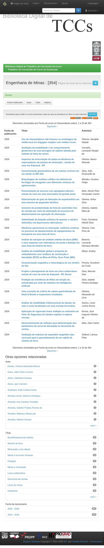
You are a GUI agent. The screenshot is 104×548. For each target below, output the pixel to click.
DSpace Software (31, 541)
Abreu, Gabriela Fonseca (20, 378)
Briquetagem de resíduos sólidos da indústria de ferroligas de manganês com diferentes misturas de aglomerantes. (48, 182)
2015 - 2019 (13, 515)
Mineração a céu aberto (19, 449)
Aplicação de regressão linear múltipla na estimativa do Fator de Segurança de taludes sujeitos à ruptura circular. (50, 314)
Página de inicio (20, 3)
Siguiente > (52, 126)
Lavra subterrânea (16, 473)
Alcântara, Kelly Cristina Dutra (22, 390)
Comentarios (96, 541)
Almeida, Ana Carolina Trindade (23, 402)
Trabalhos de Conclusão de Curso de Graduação (33, 69)
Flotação (12, 461)
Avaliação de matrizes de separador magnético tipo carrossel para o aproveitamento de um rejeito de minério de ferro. (48, 337)
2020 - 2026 (13, 509)
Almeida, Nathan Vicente (19, 419)
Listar (36, 3)
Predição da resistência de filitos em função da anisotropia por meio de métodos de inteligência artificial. (46, 283)
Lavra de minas (15, 485)
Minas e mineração (17, 467)
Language (93, 3)
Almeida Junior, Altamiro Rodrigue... (25, 396)
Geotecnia (12, 491)
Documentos (51, 3)
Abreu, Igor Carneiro (17, 384)
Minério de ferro (15, 443)
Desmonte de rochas (18, 479)
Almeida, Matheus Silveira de (22, 414)
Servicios (92, 10)
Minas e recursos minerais (20, 455)
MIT (65, 541)
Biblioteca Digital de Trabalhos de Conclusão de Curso (33, 66)
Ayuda (65, 3)
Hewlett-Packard (80, 541)
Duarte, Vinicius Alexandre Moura (24, 366)
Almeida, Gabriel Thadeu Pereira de (25, 408)
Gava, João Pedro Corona (20, 372)
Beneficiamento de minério (20, 437)
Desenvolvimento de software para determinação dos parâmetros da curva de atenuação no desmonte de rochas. (49, 326)
